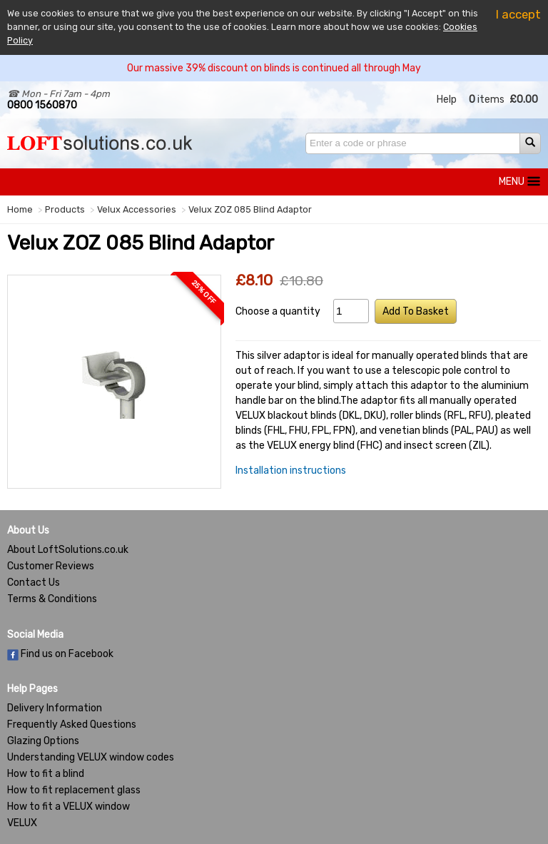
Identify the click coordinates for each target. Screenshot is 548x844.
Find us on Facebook (60, 654)
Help (447, 99)
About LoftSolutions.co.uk (67, 550)
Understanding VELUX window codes (90, 757)
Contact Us (33, 582)
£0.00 (523, 99)
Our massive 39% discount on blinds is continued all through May (274, 68)
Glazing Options (43, 741)
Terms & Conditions (52, 599)
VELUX (22, 823)
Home (20, 209)
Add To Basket (415, 311)
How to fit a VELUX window (68, 806)
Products (65, 209)
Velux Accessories (136, 209)
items (486, 99)
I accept (518, 14)
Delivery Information (54, 708)
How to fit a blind (45, 774)
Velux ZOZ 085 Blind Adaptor (250, 209)
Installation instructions (290, 470)
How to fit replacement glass (74, 790)
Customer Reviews (50, 566)
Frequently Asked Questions (71, 724)
